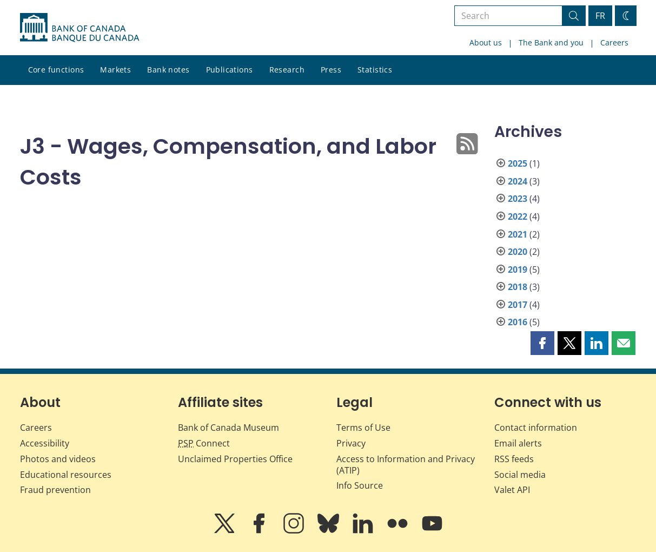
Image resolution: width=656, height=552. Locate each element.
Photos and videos (58, 459)
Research (286, 69)
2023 (517, 199)
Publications (229, 69)
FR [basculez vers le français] (600, 16)
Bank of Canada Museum (228, 427)
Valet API (512, 490)
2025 (517, 163)
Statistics (374, 69)
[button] (542, 343)
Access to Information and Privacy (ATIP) (405, 464)
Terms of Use (363, 427)
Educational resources (65, 475)
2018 (517, 287)
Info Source (359, 485)
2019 (517, 269)
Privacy (351, 443)
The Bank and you (551, 42)
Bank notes (168, 69)
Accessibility (44, 443)
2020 (517, 252)
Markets (115, 69)
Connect (204, 443)
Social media (520, 475)
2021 (517, 234)
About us (485, 42)
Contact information (535, 427)
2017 (517, 305)
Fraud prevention (55, 490)
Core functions (56, 69)
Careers (614, 42)
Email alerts (518, 443)
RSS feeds (514, 459)
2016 (517, 322)
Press (331, 69)
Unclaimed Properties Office (235, 459)
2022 (517, 216)
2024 (517, 181)
